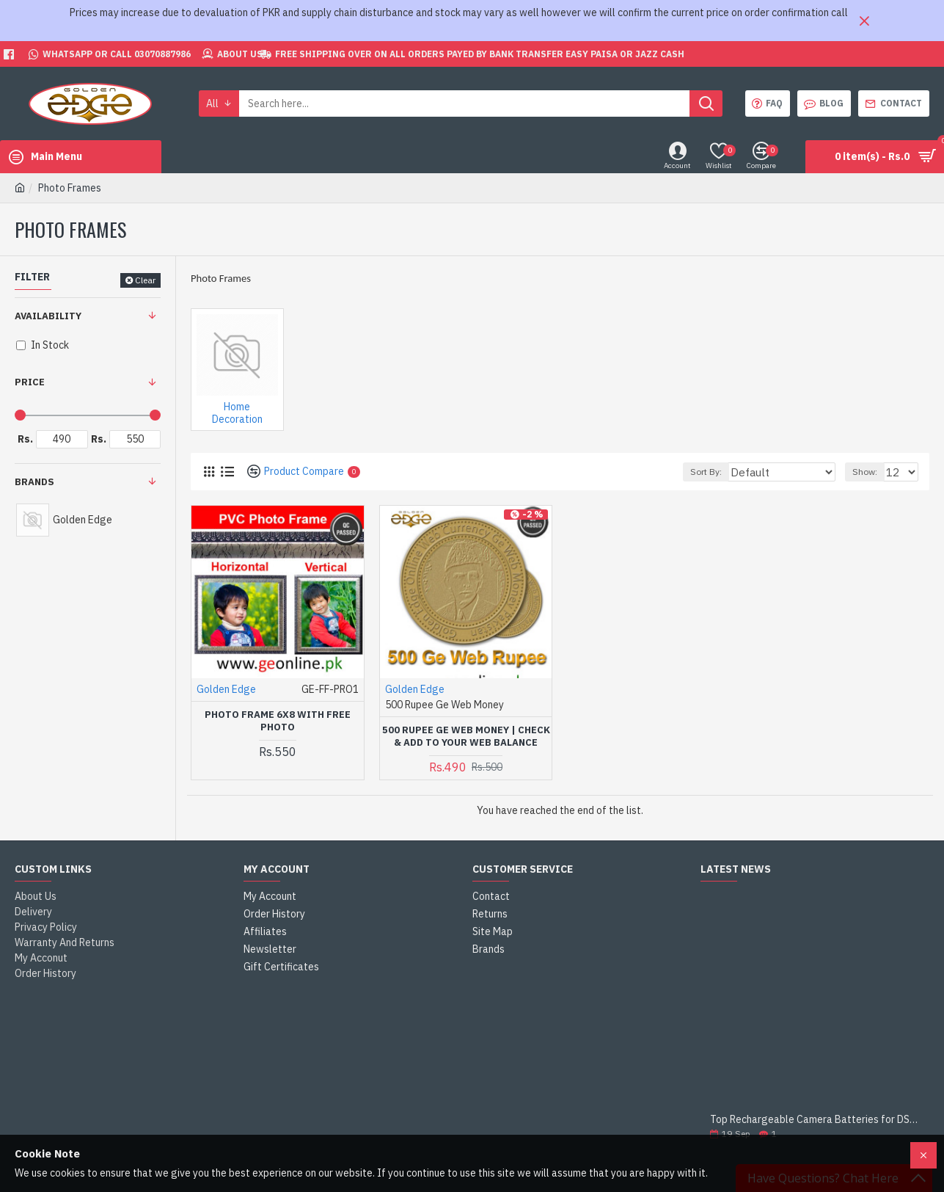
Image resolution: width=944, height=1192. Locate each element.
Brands (34, 482)
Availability (48, 316)
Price (30, 382)
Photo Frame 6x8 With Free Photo (278, 721)
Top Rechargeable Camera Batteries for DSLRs (815, 1119)
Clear (145, 280)
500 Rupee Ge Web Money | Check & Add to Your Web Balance (466, 736)
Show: (869, 471)
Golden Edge (226, 689)
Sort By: (731, 471)
